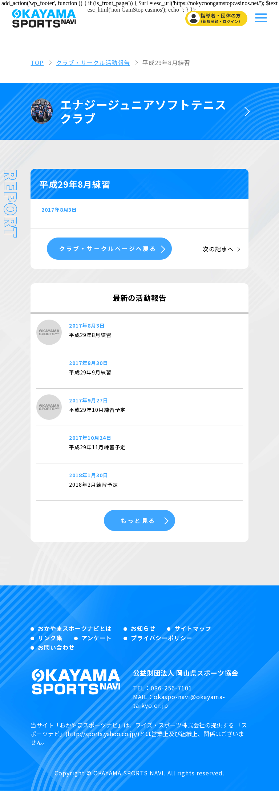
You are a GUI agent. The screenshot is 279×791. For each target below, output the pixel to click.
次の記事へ (218, 248)
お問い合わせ (56, 647)
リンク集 (50, 638)
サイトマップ (192, 628)
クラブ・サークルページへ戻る (107, 248)
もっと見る (137, 520)
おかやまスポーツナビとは (75, 628)
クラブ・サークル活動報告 (93, 62)
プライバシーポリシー (162, 638)
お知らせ (143, 628)
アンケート (96, 638)
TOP (37, 62)
